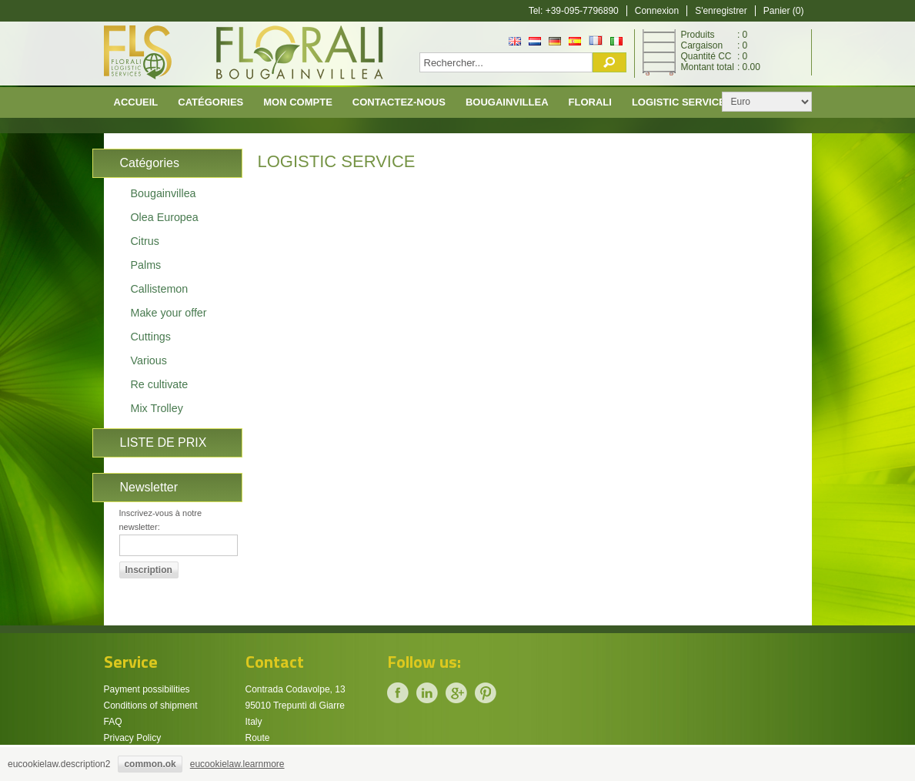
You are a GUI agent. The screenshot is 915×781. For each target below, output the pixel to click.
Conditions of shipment (151, 705)
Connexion (657, 10)
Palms (146, 265)
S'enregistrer (721, 10)
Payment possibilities (147, 689)
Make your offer (169, 313)
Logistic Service (679, 102)
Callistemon (160, 289)
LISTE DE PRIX (163, 442)
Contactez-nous (399, 102)
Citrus (145, 241)
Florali (590, 102)
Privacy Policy (133, 737)
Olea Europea (165, 217)
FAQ (113, 721)
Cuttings (151, 336)
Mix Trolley (157, 408)
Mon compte (297, 102)
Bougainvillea (507, 102)
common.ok (149, 764)
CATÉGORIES (210, 102)
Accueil (136, 102)
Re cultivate (160, 384)
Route (257, 737)
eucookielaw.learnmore (237, 764)
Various (149, 360)
